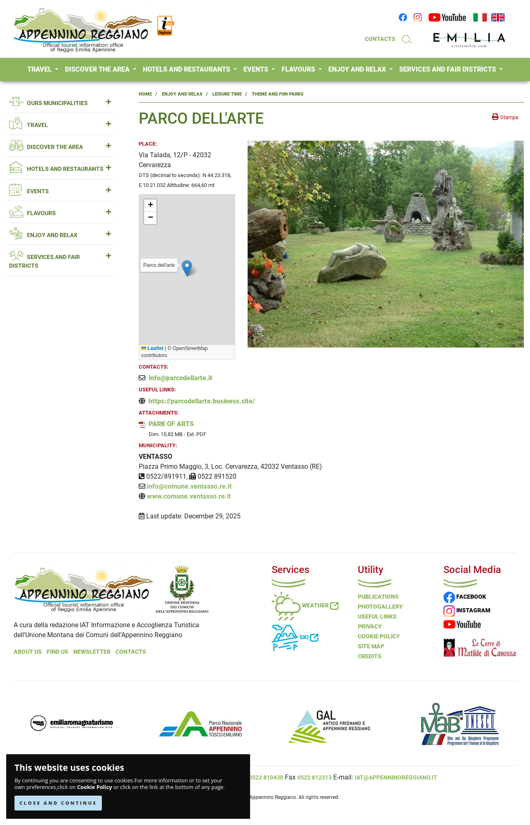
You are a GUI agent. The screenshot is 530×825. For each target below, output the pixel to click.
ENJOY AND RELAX (358, 69)
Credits (369, 656)
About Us (28, 651)
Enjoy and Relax (182, 94)
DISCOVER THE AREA (98, 69)
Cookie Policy (94, 787)
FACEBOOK (464, 596)
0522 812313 (314, 777)
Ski (295, 637)
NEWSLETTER (92, 651)
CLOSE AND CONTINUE (58, 803)
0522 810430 (266, 777)
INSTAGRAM (466, 610)
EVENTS (256, 69)
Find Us (57, 651)
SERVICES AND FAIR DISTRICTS (448, 69)
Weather (305, 605)
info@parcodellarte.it (180, 378)
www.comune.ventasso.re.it (189, 496)
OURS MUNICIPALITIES (60, 103)
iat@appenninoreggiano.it (396, 777)
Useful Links (377, 616)
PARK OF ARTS (171, 424)
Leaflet (152, 348)
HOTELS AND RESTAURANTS (187, 69)
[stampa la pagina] (505, 117)
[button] (187, 268)
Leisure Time (227, 94)
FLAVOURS (299, 69)
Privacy (370, 626)
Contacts (131, 651)
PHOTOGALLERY (380, 606)
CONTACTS (380, 39)
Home (145, 94)
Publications (378, 596)
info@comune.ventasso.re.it (189, 486)
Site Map (371, 646)
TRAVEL (40, 69)
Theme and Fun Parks (278, 94)
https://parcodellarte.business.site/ (202, 401)
